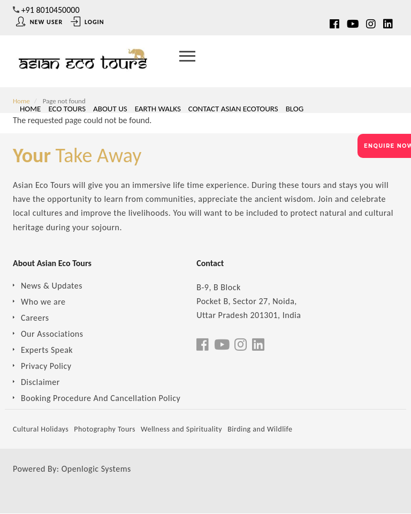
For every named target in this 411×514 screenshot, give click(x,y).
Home (30, 109)
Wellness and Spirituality (181, 429)
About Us (110, 109)
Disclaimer (40, 382)
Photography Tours (104, 429)
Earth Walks (158, 109)
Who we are (43, 302)
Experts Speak (47, 350)
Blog (295, 109)
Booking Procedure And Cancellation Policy (100, 398)
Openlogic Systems (96, 469)
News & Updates (51, 286)
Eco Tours (67, 109)
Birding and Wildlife (259, 429)
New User (39, 22)
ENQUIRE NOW (387, 145)
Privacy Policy (46, 366)
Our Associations (52, 334)
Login (87, 22)
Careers (35, 318)
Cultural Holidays (40, 429)
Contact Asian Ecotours (233, 109)
